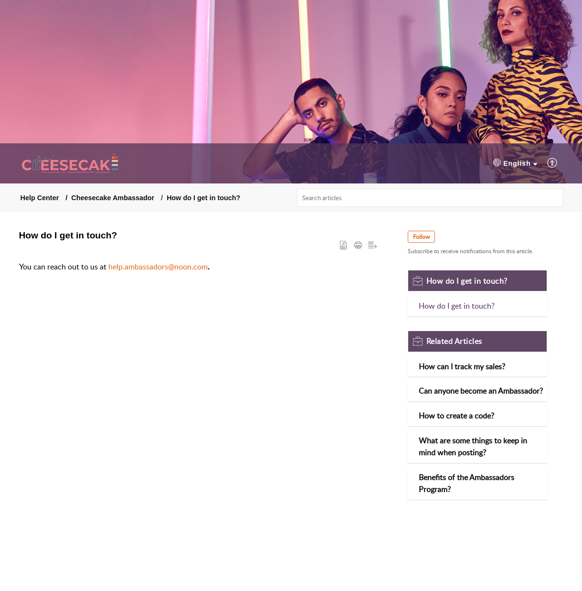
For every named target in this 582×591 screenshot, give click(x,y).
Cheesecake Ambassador (112, 198)
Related (454, 341)
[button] (343, 245)
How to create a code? (456, 415)
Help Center (40, 198)
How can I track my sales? (462, 366)
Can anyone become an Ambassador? (481, 391)
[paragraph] (198, 267)
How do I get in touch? (203, 198)
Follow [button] (421, 237)
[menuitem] (515, 163)
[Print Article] (358, 245)
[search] (430, 198)
